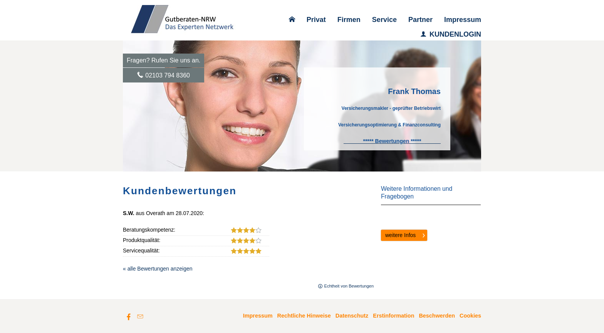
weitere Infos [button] (400, 235)
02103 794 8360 (167, 75)
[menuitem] (292, 19)
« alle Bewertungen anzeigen (158, 269)
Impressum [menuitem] (462, 19)
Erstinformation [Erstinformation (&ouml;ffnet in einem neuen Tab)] (393, 316)
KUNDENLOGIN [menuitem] (450, 34)
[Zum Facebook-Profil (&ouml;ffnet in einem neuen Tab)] (128, 316)
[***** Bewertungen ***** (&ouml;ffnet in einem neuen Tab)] (392, 141)
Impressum (258, 316)
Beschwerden (437, 316)
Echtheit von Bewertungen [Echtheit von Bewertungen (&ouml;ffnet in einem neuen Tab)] (349, 286)
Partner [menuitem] (420, 19)
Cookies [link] (470, 316)
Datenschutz (352, 316)
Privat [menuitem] (316, 19)
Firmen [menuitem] (349, 19)
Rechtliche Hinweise (304, 316)
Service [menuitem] (384, 19)
